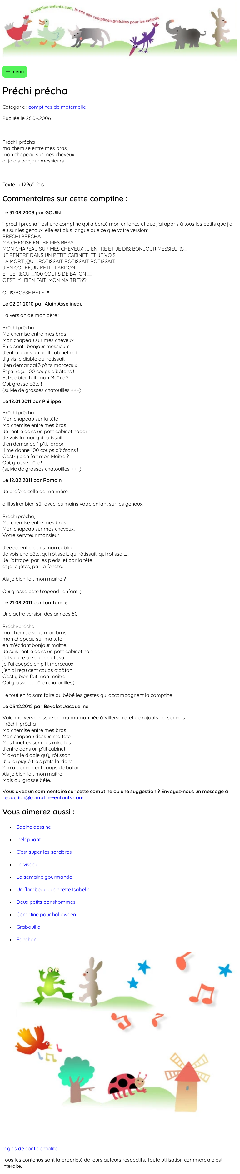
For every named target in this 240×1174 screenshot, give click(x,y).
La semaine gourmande (44, 877)
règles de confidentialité (30, 1148)
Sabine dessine (34, 827)
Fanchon (27, 939)
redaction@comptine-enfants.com (43, 797)
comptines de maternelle (57, 107)
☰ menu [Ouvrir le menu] (15, 71)
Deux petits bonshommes (46, 902)
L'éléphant (29, 839)
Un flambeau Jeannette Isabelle (53, 889)
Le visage (27, 864)
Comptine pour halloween (46, 914)
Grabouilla (29, 927)
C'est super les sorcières (44, 852)
